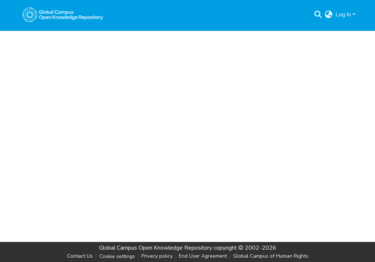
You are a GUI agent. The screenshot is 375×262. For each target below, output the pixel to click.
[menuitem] (328, 14)
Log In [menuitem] (343, 15)
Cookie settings (117, 256)
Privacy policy (157, 256)
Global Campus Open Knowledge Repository (155, 248)
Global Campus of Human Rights (270, 256)
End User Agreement (203, 256)
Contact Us (80, 256)
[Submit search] (318, 14)
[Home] (63, 14)
